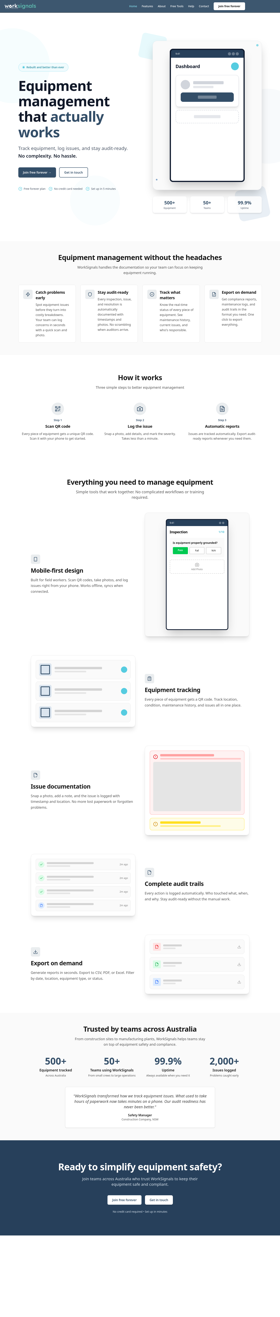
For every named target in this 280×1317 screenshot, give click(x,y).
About (162, 6)
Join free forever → (37, 172)
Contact (204, 6)
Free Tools (176, 6)
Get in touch (73, 172)
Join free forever (229, 6)
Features (147, 6)
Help (191, 6)
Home (133, 6)
